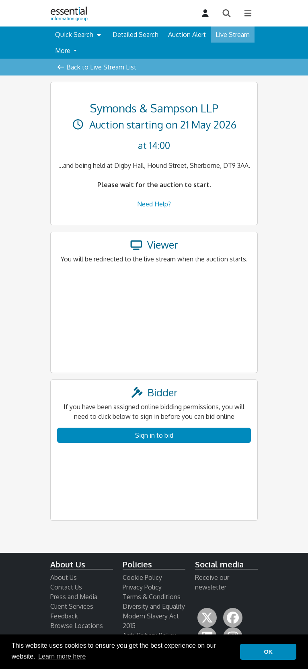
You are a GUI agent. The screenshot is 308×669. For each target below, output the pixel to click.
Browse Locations (76, 626)
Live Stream (233, 35)
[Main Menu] (248, 13)
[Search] (226, 13)
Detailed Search (135, 35)
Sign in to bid (154, 435)
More (63, 51)
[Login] (205, 13)
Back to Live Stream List (96, 67)
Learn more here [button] (62, 656)
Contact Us (66, 587)
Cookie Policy (142, 577)
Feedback (64, 616)
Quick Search (79, 35)
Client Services (71, 606)
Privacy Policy (142, 587)
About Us (63, 577)
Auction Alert (187, 35)
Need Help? (154, 204)
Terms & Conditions (152, 597)
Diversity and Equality (154, 606)
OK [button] (268, 652)
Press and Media (73, 597)
